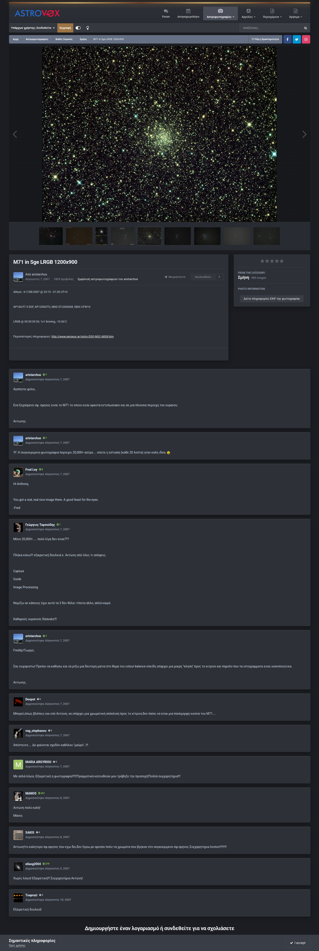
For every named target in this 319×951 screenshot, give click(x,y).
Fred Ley (31, 469)
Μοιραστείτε (175, 277)
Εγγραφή (65, 27)
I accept (297, 943)
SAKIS (30, 832)
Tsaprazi (31, 895)
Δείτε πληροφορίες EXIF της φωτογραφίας (272, 298)
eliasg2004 (33, 864)
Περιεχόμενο (271, 16)
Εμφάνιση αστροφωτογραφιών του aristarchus (108, 279)
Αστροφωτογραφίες (219, 16)
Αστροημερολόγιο (188, 16)
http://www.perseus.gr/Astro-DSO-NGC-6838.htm (82, 336)
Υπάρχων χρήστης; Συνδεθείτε (33, 28)
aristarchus (39, 274)
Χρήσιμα (294, 16)
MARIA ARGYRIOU (38, 762)
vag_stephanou (36, 730)
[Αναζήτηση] (261, 28)
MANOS (31, 793)
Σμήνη (243, 277)
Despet (30, 699)
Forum (166, 16)
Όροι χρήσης (17, 945)
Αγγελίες (247, 16)
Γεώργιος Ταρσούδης (40, 525)
